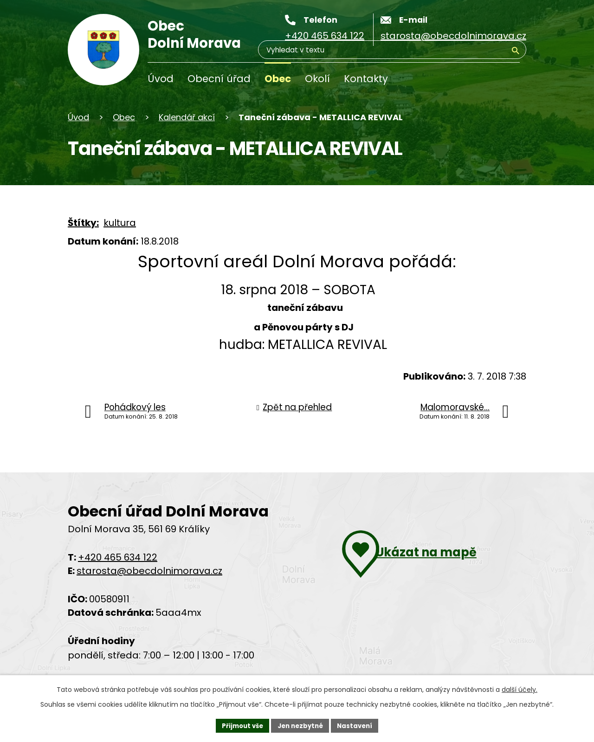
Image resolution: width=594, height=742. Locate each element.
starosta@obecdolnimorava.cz (149, 570)
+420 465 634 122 (117, 557)
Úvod (161, 78)
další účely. (519, 688)
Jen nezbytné (300, 724)
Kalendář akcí (187, 117)
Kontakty (366, 78)
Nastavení (358, 724)
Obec (278, 78)
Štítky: (83, 222)
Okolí (317, 78)
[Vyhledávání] (475, 80)
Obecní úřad (219, 78)
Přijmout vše (239, 724)
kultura (119, 222)
